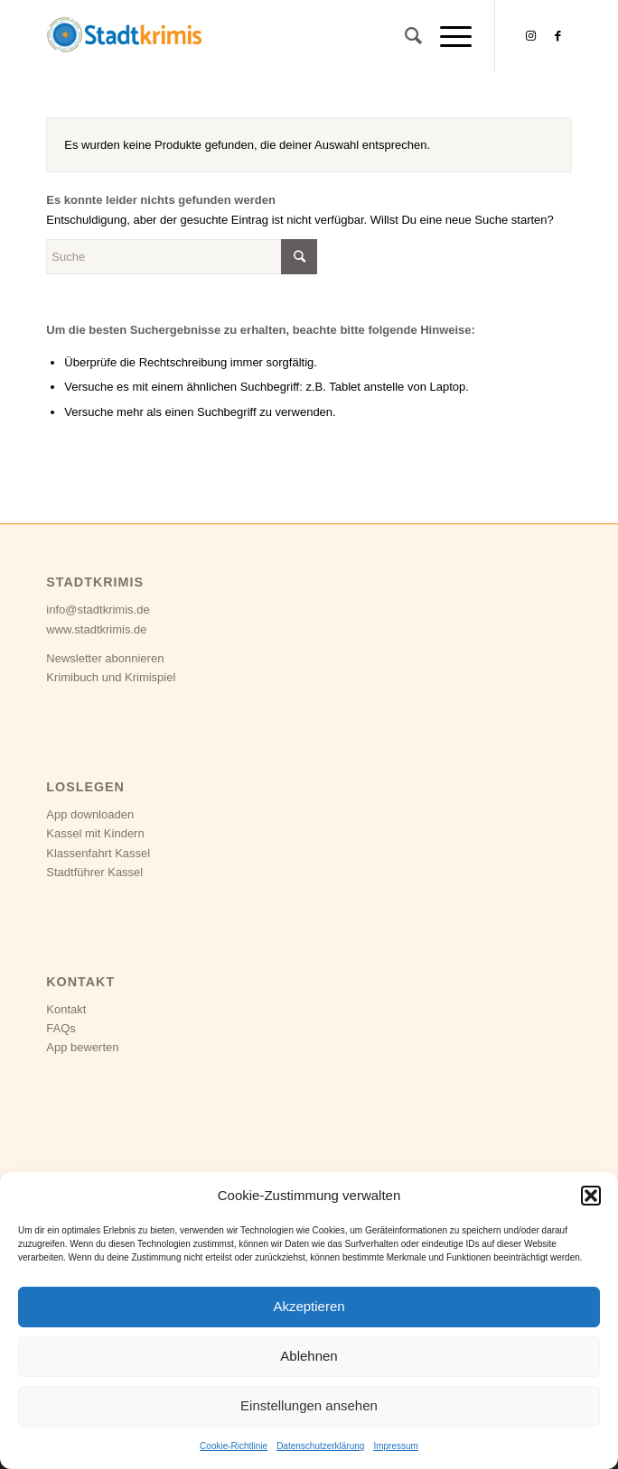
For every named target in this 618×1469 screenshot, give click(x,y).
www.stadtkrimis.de (96, 629)
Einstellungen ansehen (309, 1405)
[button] (591, 1196)
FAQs (61, 1028)
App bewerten (82, 1047)
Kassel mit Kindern (95, 833)
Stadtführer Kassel (94, 872)
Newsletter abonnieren (105, 658)
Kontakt (66, 1009)
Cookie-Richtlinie (233, 1446)
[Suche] (404, 36)
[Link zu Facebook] (558, 36)
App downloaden (90, 814)
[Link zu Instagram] (531, 36)
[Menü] (447, 36)
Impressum (395, 1446)
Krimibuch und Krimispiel (110, 677)
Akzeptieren (308, 1306)
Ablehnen (308, 1355)
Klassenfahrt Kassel (98, 853)
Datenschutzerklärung (320, 1446)
